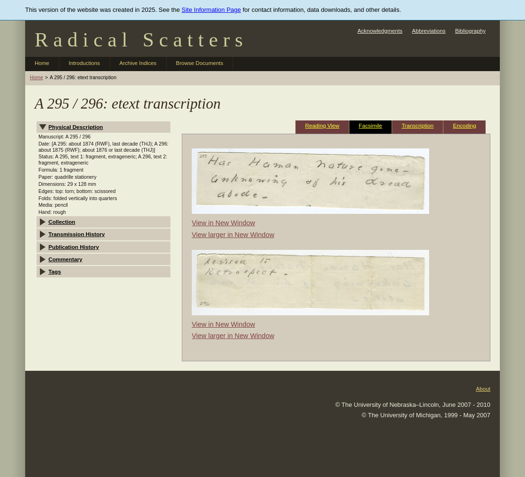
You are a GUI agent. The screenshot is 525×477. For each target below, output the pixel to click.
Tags (54, 271)
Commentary (65, 259)
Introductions (84, 63)
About (483, 388)
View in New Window (223, 223)
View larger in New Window (233, 234)
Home (42, 63)
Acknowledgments (380, 31)
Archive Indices (138, 63)
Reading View (322, 125)
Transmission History (76, 234)
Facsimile (370, 125)
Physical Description (75, 127)
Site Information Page (211, 9)
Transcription (417, 125)
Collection (61, 222)
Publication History (73, 247)
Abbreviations (429, 31)
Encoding (464, 125)
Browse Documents (200, 63)
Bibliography (470, 31)
